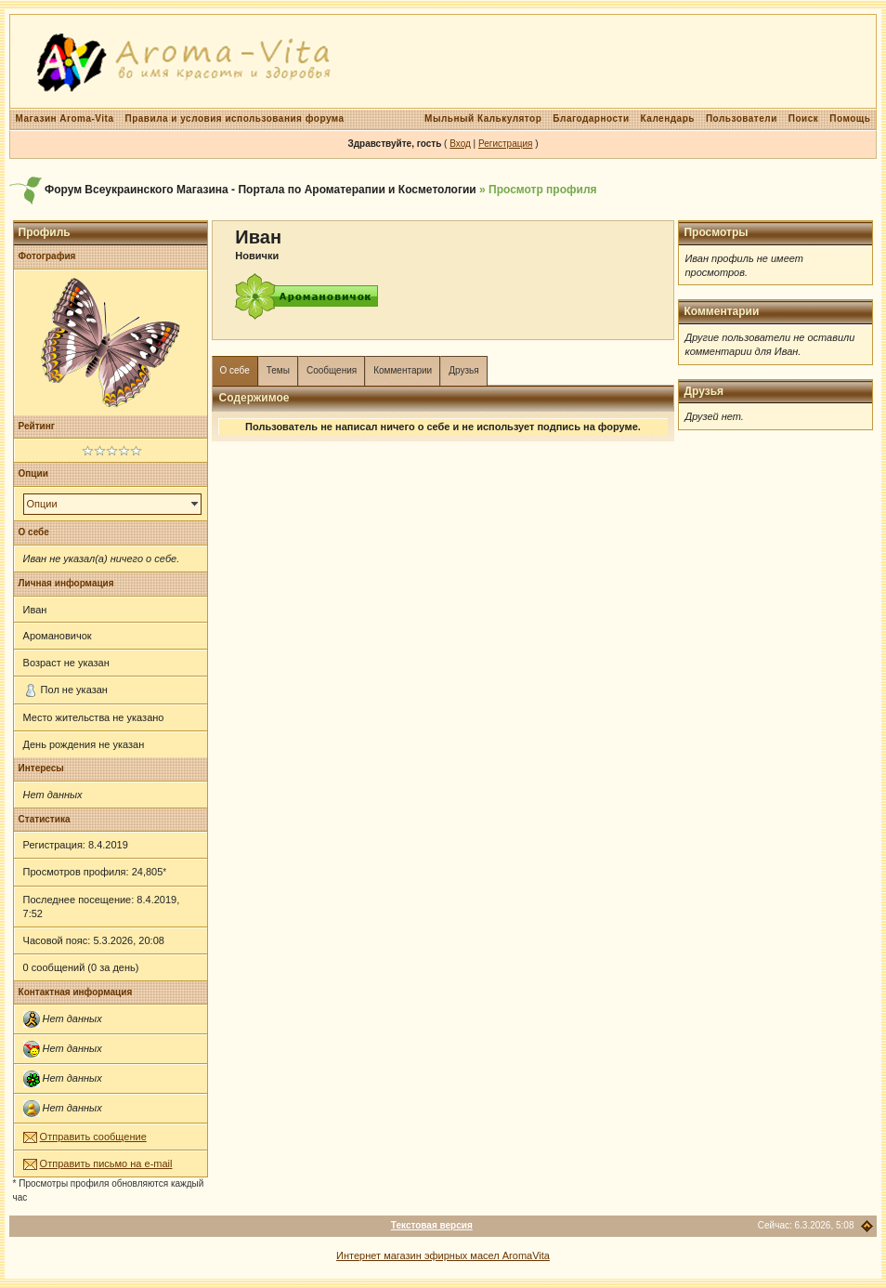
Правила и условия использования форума (235, 118)
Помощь (849, 118)
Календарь (668, 118)
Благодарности (591, 118)
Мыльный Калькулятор (482, 118)
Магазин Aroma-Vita (65, 118)
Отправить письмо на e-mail (106, 1163)
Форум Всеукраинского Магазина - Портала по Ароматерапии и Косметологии (260, 189)
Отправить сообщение (93, 1136)
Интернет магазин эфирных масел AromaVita (443, 1255)
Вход (460, 143)
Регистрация (505, 143)
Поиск (803, 118)
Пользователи (741, 118)
